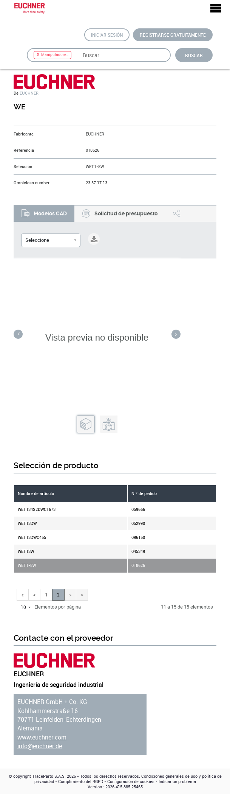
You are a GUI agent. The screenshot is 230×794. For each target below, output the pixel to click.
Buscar (194, 55)
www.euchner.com (41, 737)
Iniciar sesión (107, 35)
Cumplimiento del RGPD (80, 781)
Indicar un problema (177, 781)
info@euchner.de (39, 746)
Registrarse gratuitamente (173, 35)
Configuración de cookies (130, 781)
